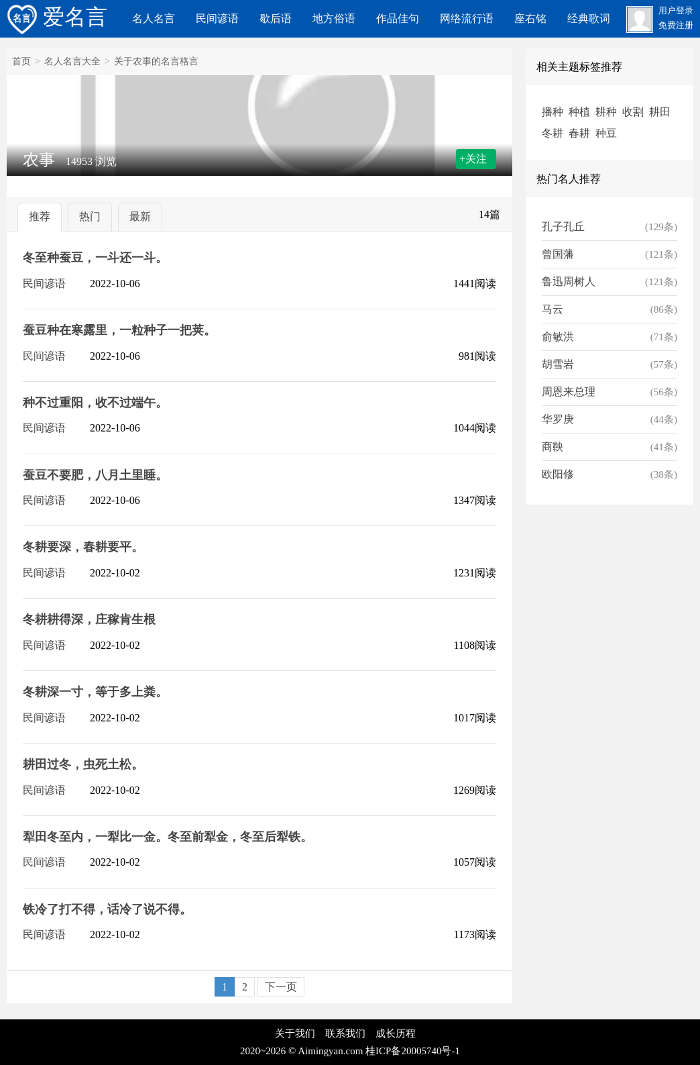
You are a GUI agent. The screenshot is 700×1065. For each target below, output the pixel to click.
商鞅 (552, 446)
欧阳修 (558, 474)
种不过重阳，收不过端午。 (95, 402)
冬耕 (552, 133)
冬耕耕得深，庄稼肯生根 (89, 619)
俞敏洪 (558, 336)
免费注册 (675, 25)
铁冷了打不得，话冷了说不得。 (107, 909)
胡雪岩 (558, 364)
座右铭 (530, 18)
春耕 (579, 133)
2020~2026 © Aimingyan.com (301, 1051)
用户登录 (675, 10)
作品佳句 (397, 18)
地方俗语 (333, 18)
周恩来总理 (568, 391)
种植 (579, 111)
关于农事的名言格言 (156, 61)
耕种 (606, 111)
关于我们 (295, 1033)
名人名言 (153, 18)
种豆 (606, 133)
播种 (552, 111)
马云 (552, 309)
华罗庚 (558, 419)
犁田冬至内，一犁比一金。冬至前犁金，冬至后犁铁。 (167, 837)
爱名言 (57, 17)
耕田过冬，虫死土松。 (83, 764)
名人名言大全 (72, 61)
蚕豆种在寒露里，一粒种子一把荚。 (119, 330)
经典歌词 (588, 18)
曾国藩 (558, 254)
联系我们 (345, 1033)
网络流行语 (466, 18)
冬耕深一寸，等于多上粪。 (95, 692)
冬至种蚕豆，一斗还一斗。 (95, 257)
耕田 (659, 111)
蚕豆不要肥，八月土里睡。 (95, 475)
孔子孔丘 (563, 226)
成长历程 (395, 1033)
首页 (21, 61)
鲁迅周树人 (568, 281)
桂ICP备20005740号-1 (412, 1051)
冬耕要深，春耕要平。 (83, 547)
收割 (633, 111)
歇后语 (275, 18)
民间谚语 (217, 18)
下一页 (281, 987)
